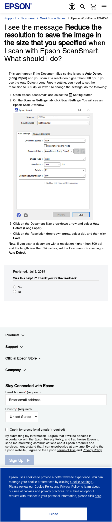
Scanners (28, 18)
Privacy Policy (53, 439)
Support (10, 18)
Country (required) (18, 409)
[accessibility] (72, 6)
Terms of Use (66, 450)
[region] (56, 494)
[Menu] (104, 6)
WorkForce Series (53, 18)
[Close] (53, 514)
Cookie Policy (43, 486)
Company (15, 370)
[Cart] (93, 6)
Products (15, 335)
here (98, 496)
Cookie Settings (81, 482)
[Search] (82, 6)
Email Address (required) (23, 392)
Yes (20, 287)
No (20, 291)
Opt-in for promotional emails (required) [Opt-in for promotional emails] (37, 429)
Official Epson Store (23, 358)
